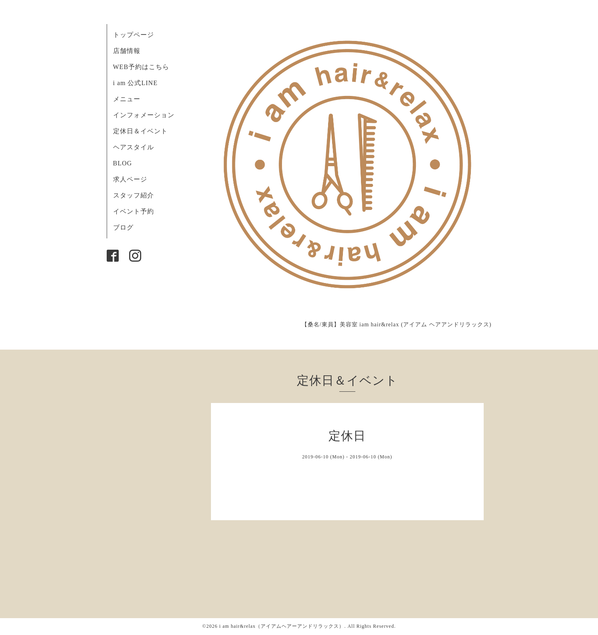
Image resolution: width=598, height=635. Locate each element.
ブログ (123, 227)
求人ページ (130, 179)
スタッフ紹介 (133, 195)
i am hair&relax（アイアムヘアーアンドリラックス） (281, 626)
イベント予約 (133, 211)
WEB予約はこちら (141, 66)
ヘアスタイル (133, 147)
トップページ (133, 34)
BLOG (122, 163)
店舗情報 (126, 50)
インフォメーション (143, 115)
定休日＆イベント (140, 131)
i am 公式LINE (135, 82)
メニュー (126, 99)
